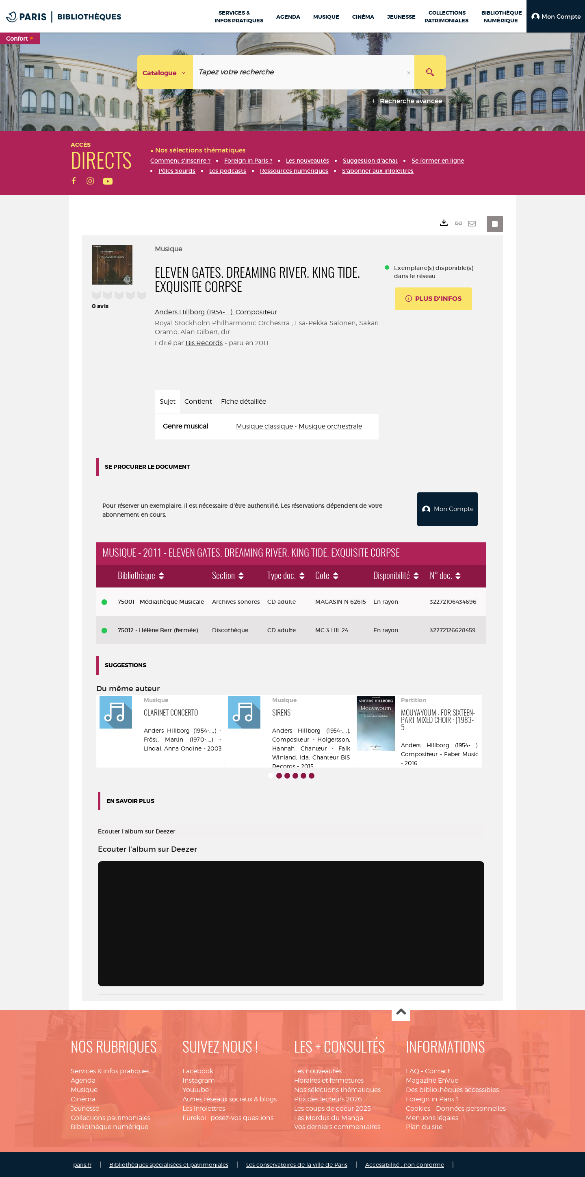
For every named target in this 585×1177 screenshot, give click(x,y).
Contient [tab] (198, 401)
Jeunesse (85, 1107)
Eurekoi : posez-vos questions (227, 1116)
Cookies (418, 1107)
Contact (437, 1070)
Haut (401, 1011)
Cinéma (83, 1098)
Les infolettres (203, 1107)
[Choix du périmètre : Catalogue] (165, 72)
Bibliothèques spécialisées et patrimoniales (168, 1163)
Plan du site (424, 1126)
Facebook (197, 1070)
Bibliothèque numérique (109, 1126)
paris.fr (82, 1163)
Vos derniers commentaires (337, 1126)
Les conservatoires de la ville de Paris (296, 1163)
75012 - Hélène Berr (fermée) (158, 629)
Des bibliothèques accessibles (452, 1089)
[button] (555, 16)
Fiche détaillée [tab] (243, 401)
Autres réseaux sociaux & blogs (229, 1098)
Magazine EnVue (432, 1079)
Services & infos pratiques (110, 1070)
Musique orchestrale (330, 426)
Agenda (83, 1079)
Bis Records (204, 343)
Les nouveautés (318, 1070)
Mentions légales (432, 1116)
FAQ (412, 1070)
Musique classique (264, 426)
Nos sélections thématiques (337, 1089)
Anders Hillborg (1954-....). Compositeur (216, 312)
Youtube (195, 1089)
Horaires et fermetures (329, 1079)
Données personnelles (471, 1107)
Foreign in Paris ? (432, 1098)
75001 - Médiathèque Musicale (161, 600)
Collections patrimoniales (110, 1116)
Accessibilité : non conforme (404, 1163)
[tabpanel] (266, 426)
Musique (84, 1089)
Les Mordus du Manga (328, 1116)
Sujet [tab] (168, 401)
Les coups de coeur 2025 (332, 1107)
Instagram (198, 1079)
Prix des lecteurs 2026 (328, 1098)
